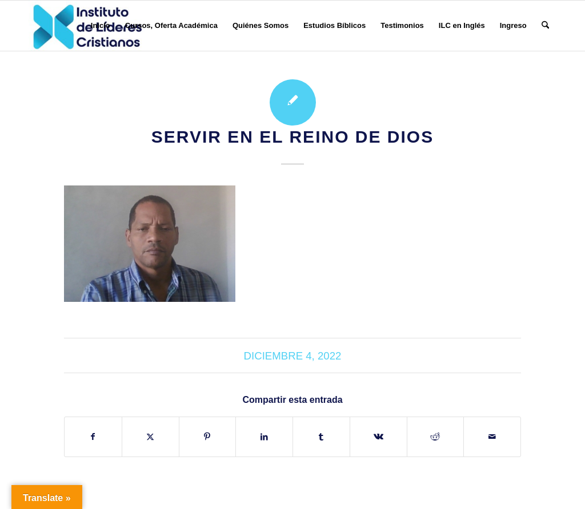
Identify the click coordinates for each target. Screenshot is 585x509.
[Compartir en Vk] (378, 437)
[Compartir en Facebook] (93, 437)
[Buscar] (545, 26)
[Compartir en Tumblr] (321, 437)
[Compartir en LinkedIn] (264, 437)
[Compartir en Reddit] (435, 437)
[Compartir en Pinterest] (207, 437)
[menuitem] (100, 26)
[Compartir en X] (150, 437)
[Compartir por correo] (492, 437)
